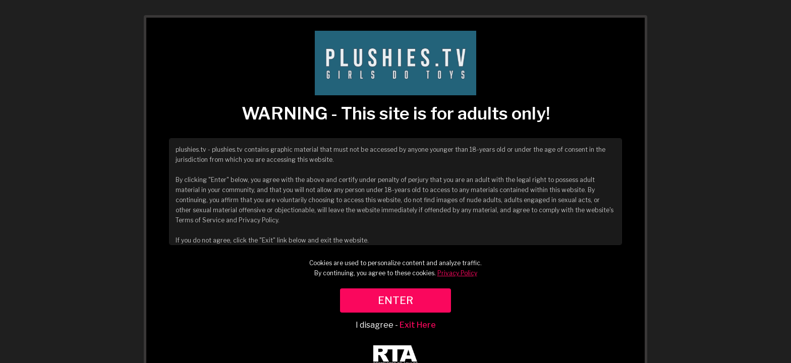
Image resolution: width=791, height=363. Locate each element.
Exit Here (418, 325)
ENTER (395, 300)
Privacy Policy (457, 273)
